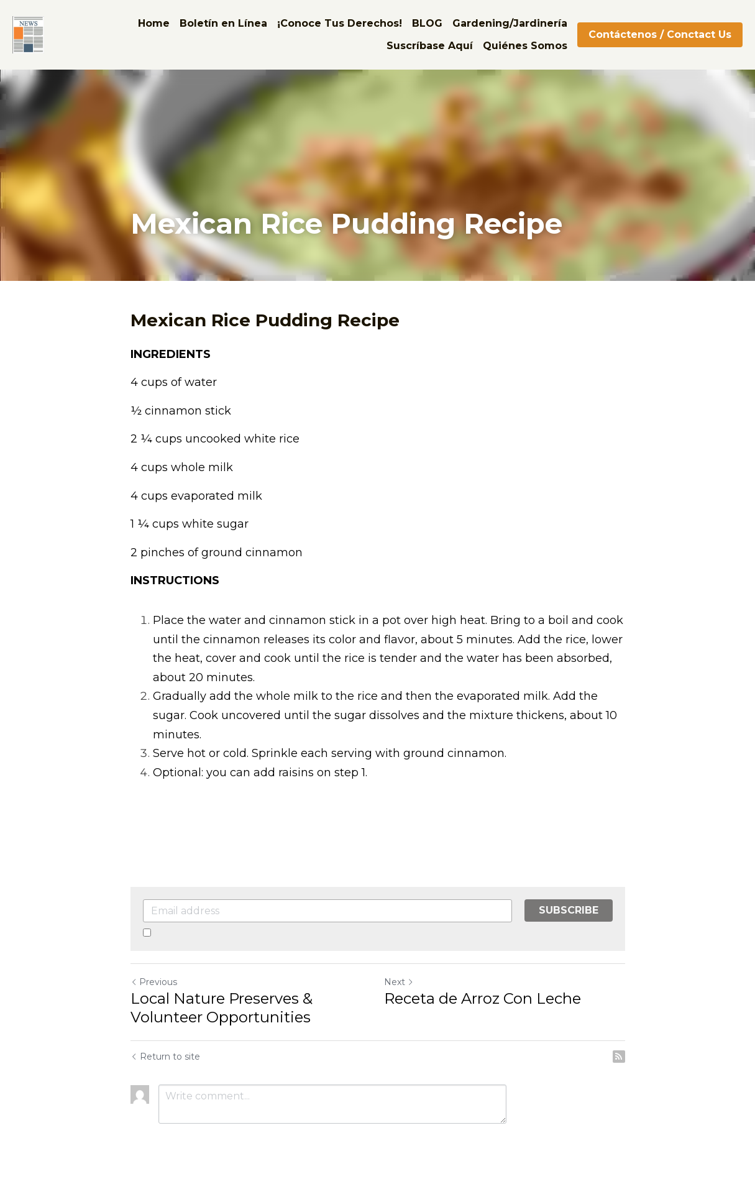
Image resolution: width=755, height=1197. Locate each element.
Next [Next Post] (399, 982)
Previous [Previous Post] (153, 982)
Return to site (165, 1056)
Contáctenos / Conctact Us (659, 34)
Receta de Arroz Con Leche (482, 998)
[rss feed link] (619, 1056)
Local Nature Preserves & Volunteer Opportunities (221, 1007)
